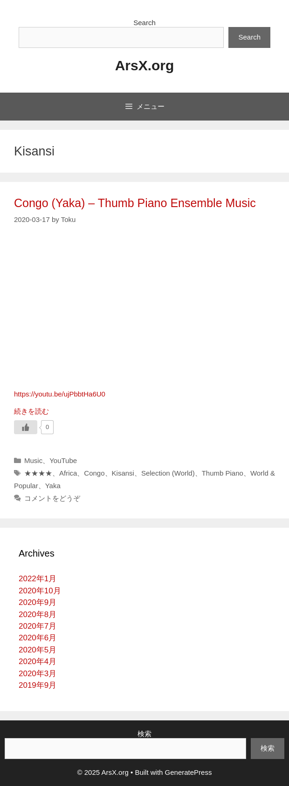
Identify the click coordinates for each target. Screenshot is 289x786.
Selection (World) (168, 473)
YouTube (63, 460)
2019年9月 (37, 685)
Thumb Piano (222, 473)
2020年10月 (40, 590)
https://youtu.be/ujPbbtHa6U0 (59, 394)
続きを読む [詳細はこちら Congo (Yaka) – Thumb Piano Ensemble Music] (31, 411)
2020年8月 (37, 614)
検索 (144, 734)
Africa (68, 473)
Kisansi (123, 473)
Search (144, 23)
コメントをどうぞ (52, 498)
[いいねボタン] (25, 427)
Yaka (53, 486)
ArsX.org (144, 65)
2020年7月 (37, 626)
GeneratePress (188, 772)
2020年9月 (37, 602)
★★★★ (38, 473)
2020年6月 (37, 637)
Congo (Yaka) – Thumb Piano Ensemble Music (135, 202)
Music (33, 460)
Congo (94, 473)
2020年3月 (37, 673)
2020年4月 (37, 661)
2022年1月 (37, 578)
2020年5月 (37, 649)
